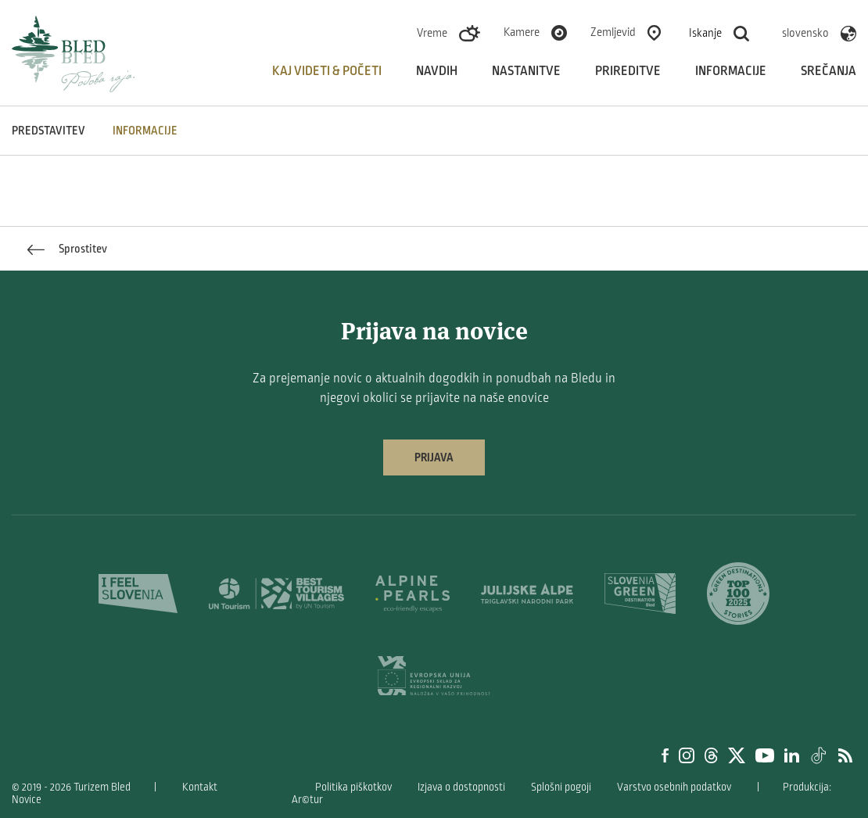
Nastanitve (526, 71)
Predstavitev (48, 130)
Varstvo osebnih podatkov (674, 787)
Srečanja (828, 71)
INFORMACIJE (145, 130)
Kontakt (199, 787)
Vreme (432, 33)
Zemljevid (613, 32)
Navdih (436, 71)
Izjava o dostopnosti (461, 787)
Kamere (522, 32)
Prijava (434, 457)
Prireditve (628, 71)
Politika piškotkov (353, 787)
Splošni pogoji (561, 787)
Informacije (730, 71)
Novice (26, 799)
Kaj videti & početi (327, 71)
